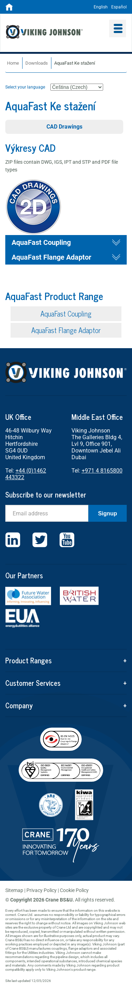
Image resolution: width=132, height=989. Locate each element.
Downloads (36, 63)
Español (119, 7)
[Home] (9, 9)
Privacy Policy (41, 890)
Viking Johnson (55, 33)
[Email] (46, 513)
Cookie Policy (74, 890)
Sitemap (14, 890)
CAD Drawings (64, 126)
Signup (107, 513)
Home (13, 63)
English (101, 7)
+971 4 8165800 (102, 470)
